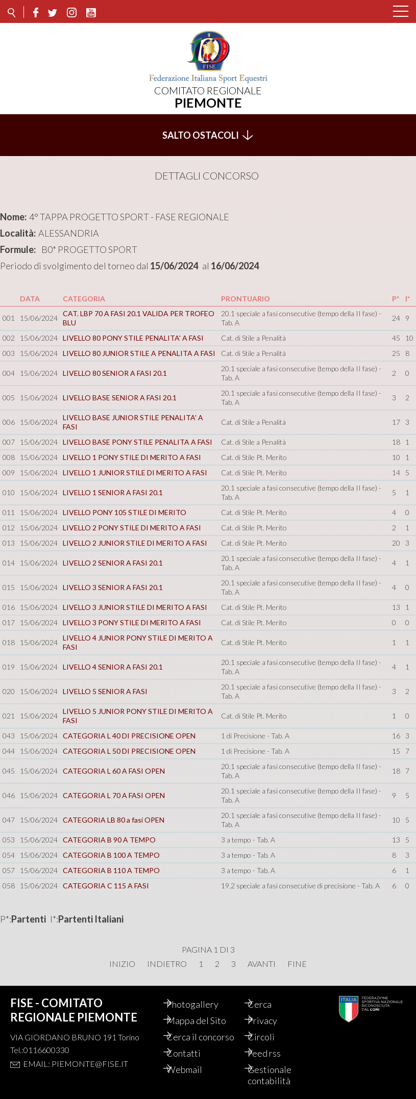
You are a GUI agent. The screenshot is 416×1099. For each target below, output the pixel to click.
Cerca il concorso (210, 1036)
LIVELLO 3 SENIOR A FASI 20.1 (113, 587)
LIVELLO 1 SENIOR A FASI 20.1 (113, 492)
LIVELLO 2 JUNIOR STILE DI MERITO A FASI (135, 543)
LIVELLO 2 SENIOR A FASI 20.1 (113, 562)
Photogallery (202, 1004)
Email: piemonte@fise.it (75, 1063)
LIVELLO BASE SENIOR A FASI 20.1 (120, 397)
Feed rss (273, 1053)
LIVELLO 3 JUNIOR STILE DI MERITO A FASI (135, 607)
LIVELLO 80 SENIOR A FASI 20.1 (115, 373)
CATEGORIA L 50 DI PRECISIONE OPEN (129, 751)
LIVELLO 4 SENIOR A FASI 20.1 (113, 666)
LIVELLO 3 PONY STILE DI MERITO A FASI (132, 622)
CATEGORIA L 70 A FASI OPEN (114, 795)
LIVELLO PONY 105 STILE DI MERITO (124, 512)
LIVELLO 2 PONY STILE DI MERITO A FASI (132, 527)
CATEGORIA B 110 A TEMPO (111, 870)
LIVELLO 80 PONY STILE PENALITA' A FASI (133, 338)
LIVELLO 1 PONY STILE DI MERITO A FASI (132, 457)
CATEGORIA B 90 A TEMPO (109, 839)
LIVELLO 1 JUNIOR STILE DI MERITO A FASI (135, 472)
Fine (297, 963)
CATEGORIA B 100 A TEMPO (111, 855)
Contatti (193, 1053)
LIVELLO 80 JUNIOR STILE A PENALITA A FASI (139, 353)
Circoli (270, 1036)
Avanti (262, 963)
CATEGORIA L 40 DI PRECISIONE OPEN (129, 735)
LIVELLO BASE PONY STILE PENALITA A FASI (137, 442)
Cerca (269, 1004)
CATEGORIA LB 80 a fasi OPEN (113, 819)
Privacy (272, 1020)
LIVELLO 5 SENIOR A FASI (105, 691)
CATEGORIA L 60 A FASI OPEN (114, 770)
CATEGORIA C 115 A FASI (106, 885)
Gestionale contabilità (279, 1075)
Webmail (194, 1069)
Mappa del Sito (206, 1020)
